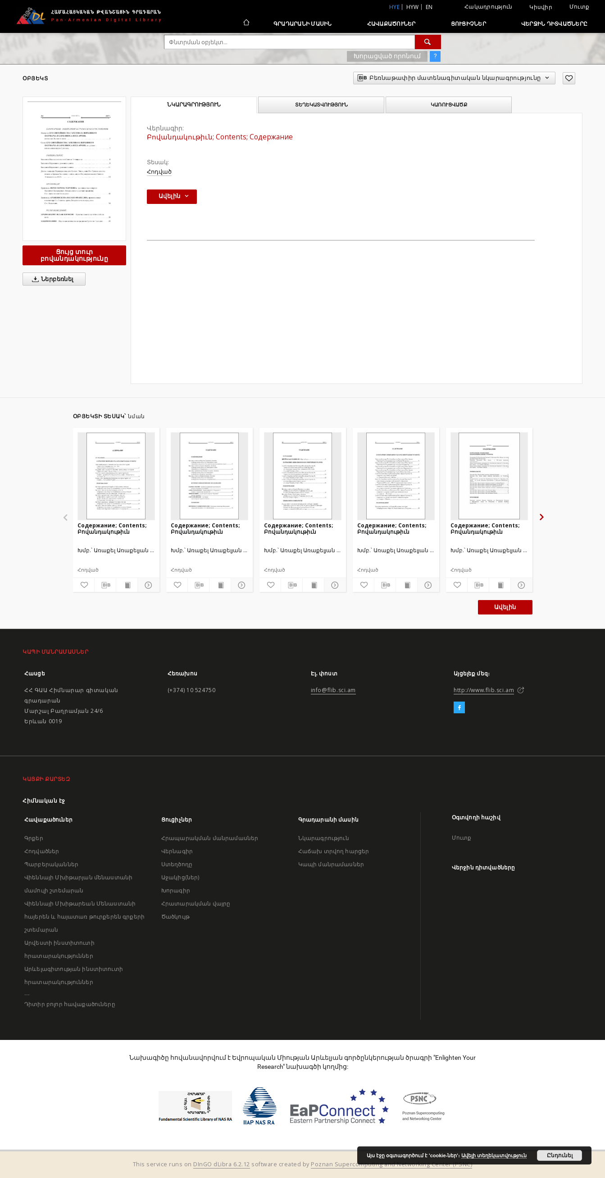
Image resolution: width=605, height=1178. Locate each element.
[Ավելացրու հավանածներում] (569, 78)
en (429, 7)
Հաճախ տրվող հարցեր (333, 851)
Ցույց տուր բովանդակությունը (74, 255)
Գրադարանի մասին (302, 24)
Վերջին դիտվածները (554, 24)
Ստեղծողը (176, 864)
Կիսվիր (540, 7)
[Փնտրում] (428, 42)
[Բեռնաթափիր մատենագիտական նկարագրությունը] (105, 585)
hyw (412, 7)
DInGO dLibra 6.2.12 (221, 1164)
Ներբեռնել (51, 279)
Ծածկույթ (175, 916)
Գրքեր (33, 838)
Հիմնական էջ (44, 800)
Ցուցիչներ (468, 24)
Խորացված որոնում (387, 56)
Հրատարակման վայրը (196, 903)
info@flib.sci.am (333, 690)
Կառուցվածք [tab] (449, 105)
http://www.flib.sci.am (484, 690)
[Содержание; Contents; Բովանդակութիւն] (116, 476)
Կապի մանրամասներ (331, 864)
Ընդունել (560, 1155)
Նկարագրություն (323, 838)
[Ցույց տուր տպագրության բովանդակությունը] (126, 585)
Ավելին (505, 607)
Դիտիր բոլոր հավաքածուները (69, 1004)
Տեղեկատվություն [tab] (321, 105)
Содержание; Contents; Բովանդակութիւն (112, 529)
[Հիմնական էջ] (246, 23)
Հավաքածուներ (391, 24)
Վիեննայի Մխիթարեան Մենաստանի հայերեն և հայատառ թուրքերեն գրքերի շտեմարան (84, 916)
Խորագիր (175, 890)
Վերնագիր (177, 851)
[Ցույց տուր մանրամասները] (147, 585)
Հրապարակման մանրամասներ (209, 838)
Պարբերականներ (51, 864)
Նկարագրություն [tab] (194, 105)
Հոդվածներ (41, 851)
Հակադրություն (488, 6)
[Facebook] (459, 708)
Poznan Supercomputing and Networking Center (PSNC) (391, 1164)
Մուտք (579, 6)
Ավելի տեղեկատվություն (494, 1155)
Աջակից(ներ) (180, 877)
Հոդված (159, 172)
